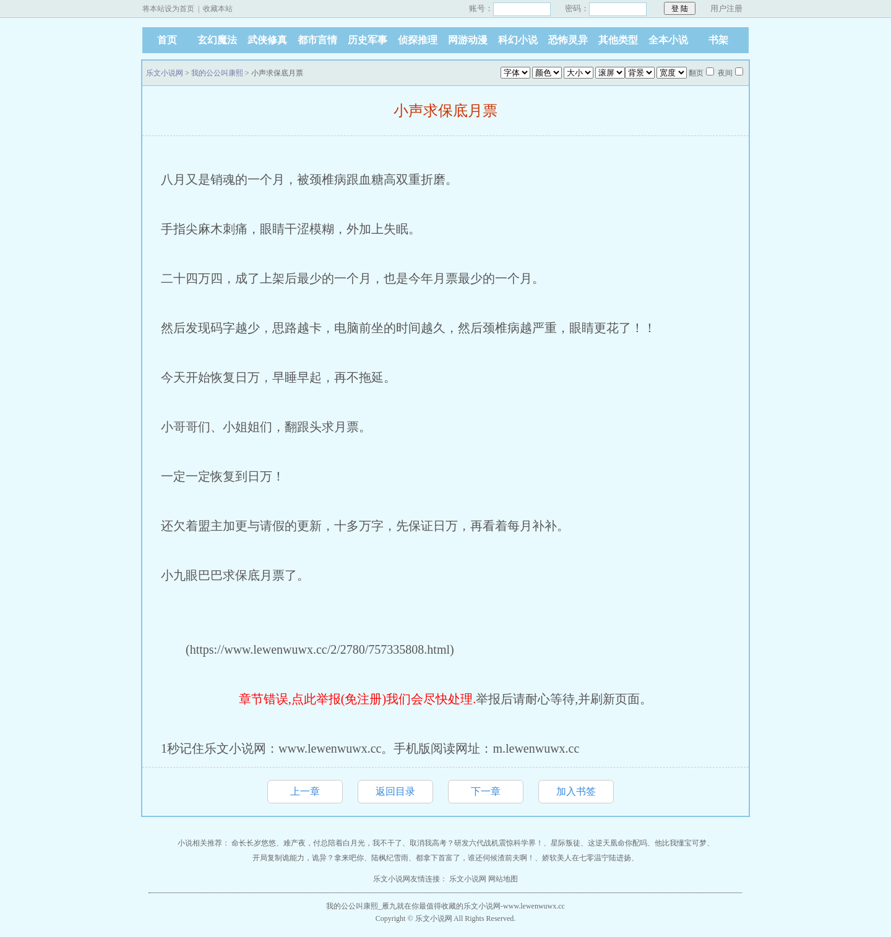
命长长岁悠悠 (253, 843)
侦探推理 (417, 40)
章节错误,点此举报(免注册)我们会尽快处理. (357, 699)
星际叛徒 (565, 843)
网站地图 (503, 879)
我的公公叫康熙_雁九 (361, 906)
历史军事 (367, 40)
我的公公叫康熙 (217, 73)
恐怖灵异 (568, 40)
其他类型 (618, 40)
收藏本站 (218, 8)
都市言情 (317, 40)
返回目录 (395, 791)
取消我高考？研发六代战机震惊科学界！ (476, 843)
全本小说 (668, 40)
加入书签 (576, 791)
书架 (718, 40)
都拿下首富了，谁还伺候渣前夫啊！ (475, 858)
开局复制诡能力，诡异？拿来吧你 (308, 858)
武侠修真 (267, 40)
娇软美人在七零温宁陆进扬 (586, 858)
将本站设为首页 (168, 8)
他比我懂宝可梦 (681, 843)
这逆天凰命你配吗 (617, 843)
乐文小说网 (164, 73)
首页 (167, 40)
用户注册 (726, 8)
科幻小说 (518, 40)
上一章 (305, 791)
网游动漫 (468, 40)
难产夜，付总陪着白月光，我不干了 (342, 843)
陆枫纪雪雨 (389, 858)
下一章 (486, 791)
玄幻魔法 (217, 40)
